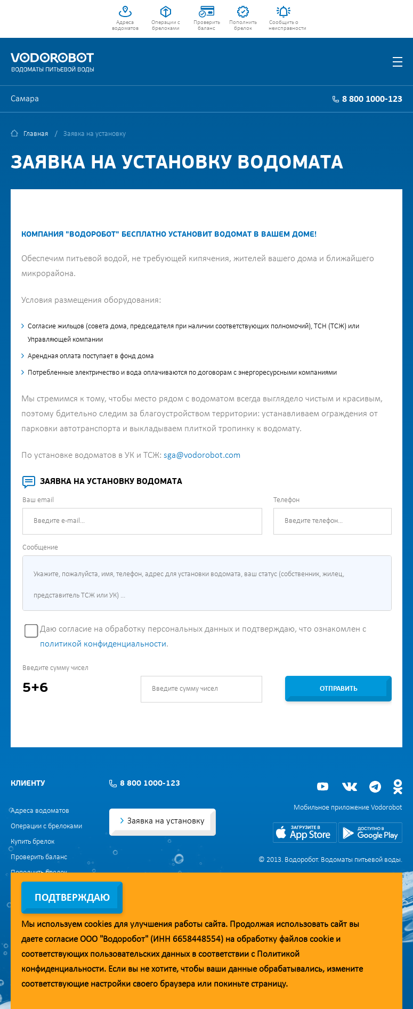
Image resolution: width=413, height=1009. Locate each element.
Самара (25, 98)
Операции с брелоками (165, 25)
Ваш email (38, 500)
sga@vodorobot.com (202, 455)
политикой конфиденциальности (103, 644)
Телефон (286, 500)
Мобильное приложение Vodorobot (348, 808)
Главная (35, 134)
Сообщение (40, 548)
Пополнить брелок (243, 25)
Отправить (339, 689)
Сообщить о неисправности (284, 25)
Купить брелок (32, 842)
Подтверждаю (72, 898)
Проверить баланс (206, 25)
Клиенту (28, 784)
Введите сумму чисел (55, 668)
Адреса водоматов (125, 25)
